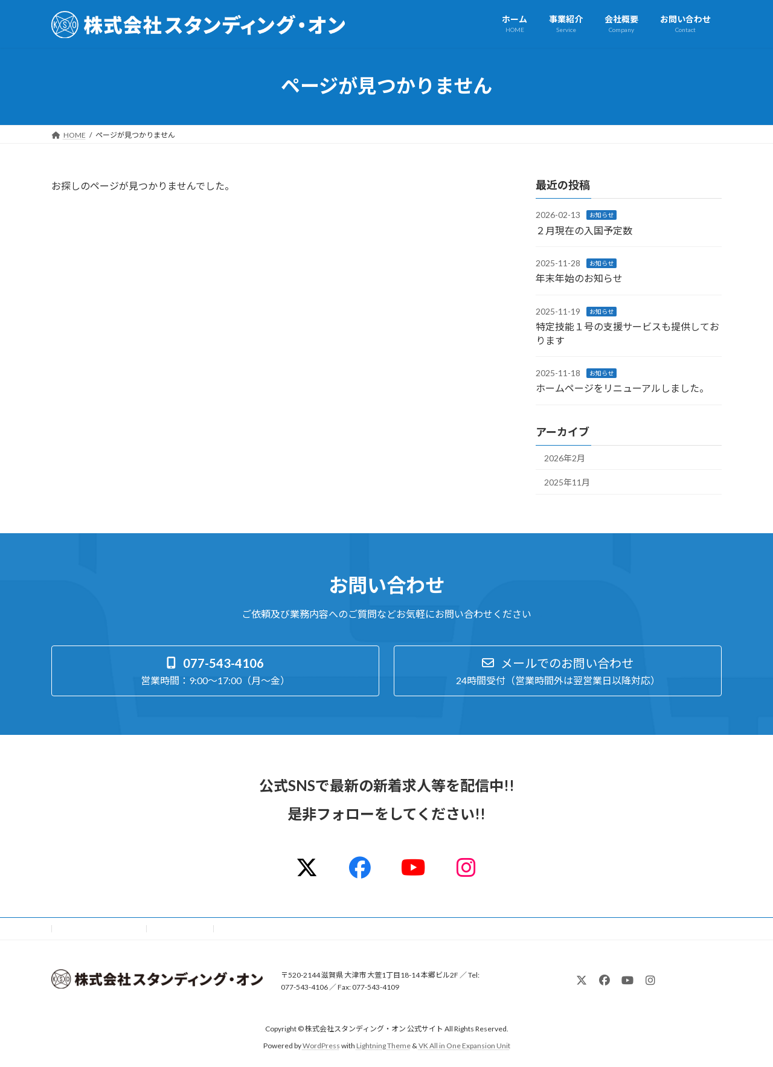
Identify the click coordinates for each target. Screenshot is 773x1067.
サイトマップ (180, 928)
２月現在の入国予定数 (584, 230)
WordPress (321, 1045)
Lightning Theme (383, 1045)
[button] (215, 671)
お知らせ (601, 215)
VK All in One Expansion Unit (464, 1045)
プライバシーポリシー (99, 928)
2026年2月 (564, 457)
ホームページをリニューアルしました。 (622, 388)
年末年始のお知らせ (579, 278)
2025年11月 (567, 482)
